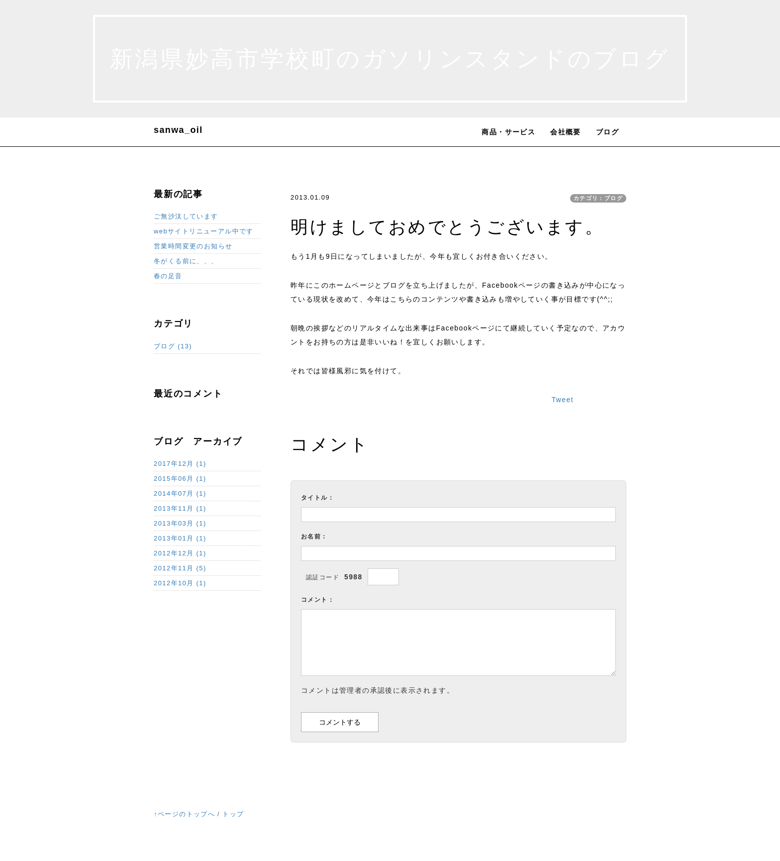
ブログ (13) (173, 346)
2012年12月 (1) (180, 553)
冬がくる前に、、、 (186, 261)
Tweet (563, 400)
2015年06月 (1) (180, 478)
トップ (233, 814)
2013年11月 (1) (180, 508)
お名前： (314, 536)
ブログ (607, 132)
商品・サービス (508, 132)
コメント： (317, 599)
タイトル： (317, 497)
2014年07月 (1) (180, 493)
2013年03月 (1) (180, 523)
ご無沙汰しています (186, 216)
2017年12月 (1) (180, 463)
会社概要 (565, 132)
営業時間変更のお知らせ (193, 246)
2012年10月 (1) (180, 583)
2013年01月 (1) (180, 538)
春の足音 (168, 276)
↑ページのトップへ (184, 814)
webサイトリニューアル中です (204, 231)
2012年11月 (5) (180, 568)
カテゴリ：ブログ (598, 198)
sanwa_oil (178, 130)
